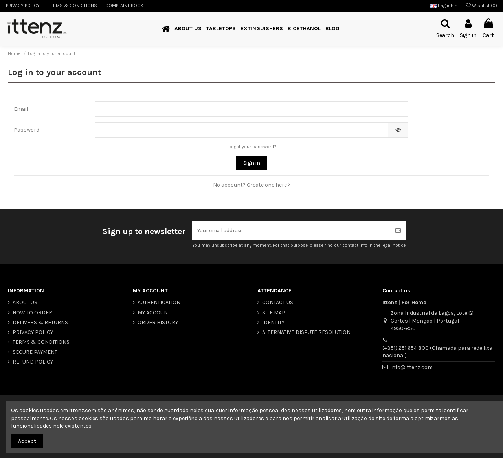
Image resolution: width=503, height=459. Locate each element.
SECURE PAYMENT (35, 353)
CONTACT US (277, 303)
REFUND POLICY (33, 363)
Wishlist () (481, 5)
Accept (27, 441)
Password (26, 130)
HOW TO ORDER (32, 313)
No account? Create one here (251, 185)
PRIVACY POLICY (23, 5)
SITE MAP (273, 313)
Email (21, 109)
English (444, 5)
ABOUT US (25, 303)
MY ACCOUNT (154, 313)
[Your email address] (291, 231)
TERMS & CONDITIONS (73, 5)
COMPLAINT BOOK (124, 5)
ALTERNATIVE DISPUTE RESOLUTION (306, 333)
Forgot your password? (251, 147)
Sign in (251, 163)
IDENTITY (273, 323)
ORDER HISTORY (158, 323)
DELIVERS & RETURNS (40, 323)
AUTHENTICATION (159, 303)
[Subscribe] (398, 231)
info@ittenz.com (412, 368)
